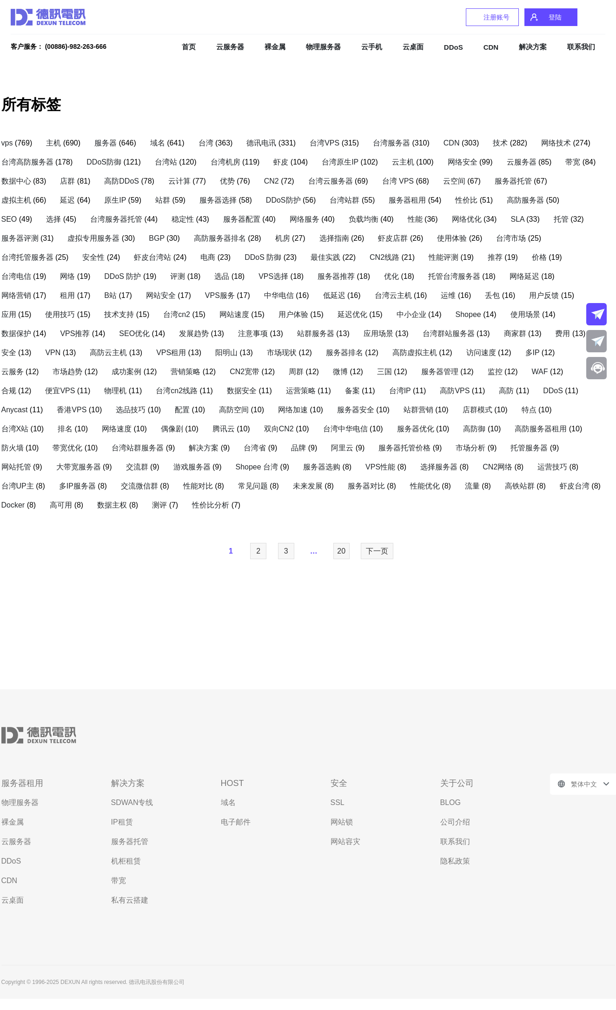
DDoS (450, 47)
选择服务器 (438, 478)
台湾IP (400, 402)
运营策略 (301, 402)
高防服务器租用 (541, 440)
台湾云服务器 (330, 192)
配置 (182, 421)
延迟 (67, 211)
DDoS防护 (283, 211)
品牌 (298, 459)
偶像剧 (172, 440)
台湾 (206, 154)
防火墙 (12, 459)
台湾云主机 (393, 306)
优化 (391, 287)
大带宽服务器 (78, 478)
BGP (157, 249)
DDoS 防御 (263, 268)
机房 (282, 249)
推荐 (495, 268)
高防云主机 (108, 364)
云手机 (368, 47)
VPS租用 (171, 364)
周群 (296, 383)
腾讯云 (223, 440)
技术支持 (119, 326)
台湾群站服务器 (449, 345)
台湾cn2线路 (177, 402)
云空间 (454, 192)
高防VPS (455, 402)
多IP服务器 (77, 497)
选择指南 (334, 249)
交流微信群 (139, 497)
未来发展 (308, 497)
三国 (384, 383)
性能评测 (443, 268)
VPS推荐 (75, 345)
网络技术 (556, 154)
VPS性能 (380, 478)
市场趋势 (67, 383)
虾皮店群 (393, 249)
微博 (340, 383)
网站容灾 (345, 853)
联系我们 (578, 47)
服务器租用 (407, 211)
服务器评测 (20, 249)
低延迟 (334, 306)
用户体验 (293, 326)
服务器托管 (513, 192)
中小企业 (411, 326)
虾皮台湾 (575, 497)
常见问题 (253, 497)
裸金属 (271, 47)
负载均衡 (363, 230)
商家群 (515, 345)
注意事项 (253, 345)
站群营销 (418, 421)
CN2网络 (497, 478)
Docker (13, 516)
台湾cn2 (176, 326)
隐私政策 (455, 872)
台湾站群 (344, 211)
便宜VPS (60, 402)
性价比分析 (210, 516)
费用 (562, 345)
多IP (532, 364)
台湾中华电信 (345, 440)
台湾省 (255, 459)
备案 (352, 402)
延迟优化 (352, 326)
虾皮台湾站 (152, 268)
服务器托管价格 (404, 459)
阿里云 (342, 459)
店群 (67, 192)
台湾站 (166, 173)
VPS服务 (220, 306)
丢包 (492, 306)
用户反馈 (544, 306)
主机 (53, 154)
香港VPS (71, 421)
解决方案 (529, 47)
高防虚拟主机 (414, 364)
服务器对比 (366, 497)
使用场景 (525, 326)
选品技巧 (131, 421)
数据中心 (16, 192)
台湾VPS (324, 154)
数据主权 (112, 516)
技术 (500, 154)
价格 (539, 268)
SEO (9, 230)
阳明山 (226, 364)
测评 (159, 516)
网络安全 (462, 173)
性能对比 (198, 497)
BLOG (450, 814)
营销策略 (185, 383)
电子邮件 (236, 833)
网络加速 (293, 421)
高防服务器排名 (220, 249)
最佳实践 (325, 268)
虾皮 (280, 173)
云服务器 (227, 47)
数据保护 (16, 345)
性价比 (466, 211)
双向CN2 (279, 440)
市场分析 (470, 459)
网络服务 (304, 230)
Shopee (468, 326)
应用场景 (378, 345)
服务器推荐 (336, 287)
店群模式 (477, 421)
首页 (185, 47)
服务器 (105, 154)
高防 (506, 402)
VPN (52, 364)
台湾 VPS (398, 192)
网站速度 (234, 326)
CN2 (271, 192)
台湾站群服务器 (138, 459)
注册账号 (493, 17)
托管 (561, 230)
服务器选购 (321, 478)
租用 (67, 306)
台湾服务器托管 (116, 230)
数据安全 (242, 402)
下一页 (377, 562)
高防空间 (234, 421)
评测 (177, 287)
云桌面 (409, 47)
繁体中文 (584, 795)
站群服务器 (315, 345)
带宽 (572, 173)
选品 (221, 287)
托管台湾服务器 (454, 287)
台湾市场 (511, 249)
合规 (8, 402)
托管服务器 (529, 459)
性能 (415, 230)
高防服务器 (525, 211)
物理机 (115, 402)
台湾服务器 (391, 154)
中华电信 (279, 306)
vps (7, 154)
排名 (65, 440)
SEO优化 (134, 345)
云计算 (179, 192)
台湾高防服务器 (27, 173)
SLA (517, 230)
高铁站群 (520, 497)
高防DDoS (121, 192)
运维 (448, 306)
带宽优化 (67, 459)
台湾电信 (16, 287)
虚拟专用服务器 (93, 249)
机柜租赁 (126, 872)
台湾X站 (15, 440)
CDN (488, 47)
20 (341, 562)
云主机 (403, 173)
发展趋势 (194, 345)
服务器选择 (218, 211)
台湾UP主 (17, 497)
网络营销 (16, 306)
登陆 (551, 17)
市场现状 (282, 364)
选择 (53, 230)
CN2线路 (384, 268)
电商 (207, 268)
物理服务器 (320, 47)
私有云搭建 (129, 911)
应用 (8, 326)
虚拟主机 (16, 211)
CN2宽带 (244, 383)
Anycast (14, 421)
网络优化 (467, 230)
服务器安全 (355, 421)
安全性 (93, 268)
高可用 (61, 516)
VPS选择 (273, 287)
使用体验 (452, 249)
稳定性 (183, 230)
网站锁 (342, 833)
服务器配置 (241, 230)
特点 (529, 421)
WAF (540, 383)
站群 (162, 211)
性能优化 (425, 497)
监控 (495, 383)
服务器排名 (344, 364)
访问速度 (481, 364)
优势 (227, 192)
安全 (8, 364)
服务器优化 (415, 440)
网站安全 (161, 306)
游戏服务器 (192, 478)
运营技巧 (552, 478)
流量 (472, 497)
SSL (337, 814)
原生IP (115, 211)
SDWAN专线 (132, 814)
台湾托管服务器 (27, 268)
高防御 (474, 440)
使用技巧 (60, 326)
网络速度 (117, 440)
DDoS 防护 (122, 287)
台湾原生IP (340, 173)
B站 (110, 306)
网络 (67, 287)
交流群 (137, 478)
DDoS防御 (103, 173)
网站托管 (16, 478)
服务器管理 (439, 383)
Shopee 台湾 (257, 478)
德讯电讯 (261, 154)
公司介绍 (455, 833)
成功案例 (126, 383)
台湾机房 (225, 173)
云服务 (12, 383)
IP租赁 (122, 833)
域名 (157, 154)
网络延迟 (524, 287)
